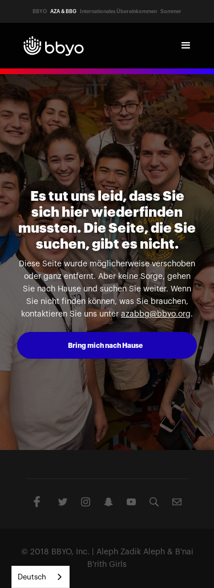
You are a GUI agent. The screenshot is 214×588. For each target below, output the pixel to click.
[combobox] (40, 577)
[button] (186, 46)
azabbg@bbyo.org (156, 314)
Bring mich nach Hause (105, 345)
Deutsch (32, 577)
